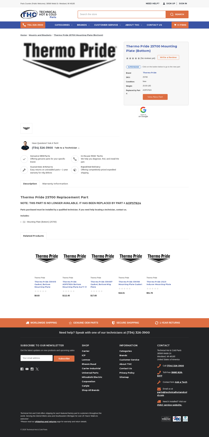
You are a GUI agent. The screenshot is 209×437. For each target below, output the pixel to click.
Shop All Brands (90, 390)
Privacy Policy (126, 373)
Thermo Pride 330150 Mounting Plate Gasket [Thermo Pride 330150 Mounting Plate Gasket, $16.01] (130, 283)
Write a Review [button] (168, 57)
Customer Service (107, 24)
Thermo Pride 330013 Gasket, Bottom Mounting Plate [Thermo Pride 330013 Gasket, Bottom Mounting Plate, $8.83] (45, 284)
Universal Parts (90, 373)
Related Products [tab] (33, 235)
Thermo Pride (149, 73)
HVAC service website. (169, 405)
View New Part (155, 97)
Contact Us (154, 24)
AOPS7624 (133, 203)
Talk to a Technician (67, 147)
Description (30, 183)
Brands (83, 24)
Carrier (85, 351)
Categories (63, 24)
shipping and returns (45, 421)
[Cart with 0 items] (180, 25)
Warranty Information (55, 183)
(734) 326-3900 (42, 147)
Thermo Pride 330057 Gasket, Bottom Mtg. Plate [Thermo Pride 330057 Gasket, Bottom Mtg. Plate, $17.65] (101, 284)
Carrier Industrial (91, 368)
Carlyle (85, 386)
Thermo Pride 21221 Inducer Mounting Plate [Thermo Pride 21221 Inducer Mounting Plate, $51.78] (159, 283)
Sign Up (169, 3)
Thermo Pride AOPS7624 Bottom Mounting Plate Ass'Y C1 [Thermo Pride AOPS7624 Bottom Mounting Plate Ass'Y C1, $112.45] (75, 284)
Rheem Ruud (89, 364)
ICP (83, 355)
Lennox (86, 359)
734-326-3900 (33, 25)
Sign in (183, 3)
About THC (133, 24)
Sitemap (124, 377)
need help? (152, 3)
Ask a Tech (181, 382)
